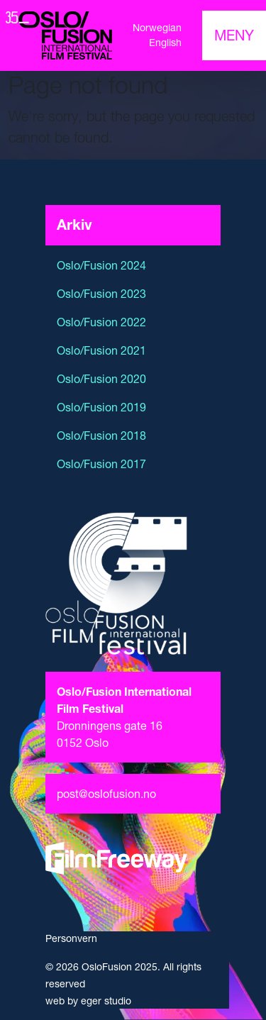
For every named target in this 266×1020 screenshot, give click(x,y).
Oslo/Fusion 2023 (101, 294)
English (165, 42)
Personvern (71, 938)
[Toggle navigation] (234, 35)
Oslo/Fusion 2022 (101, 322)
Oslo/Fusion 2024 (101, 265)
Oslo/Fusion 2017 (101, 464)
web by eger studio (88, 1000)
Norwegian (157, 27)
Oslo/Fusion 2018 (101, 435)
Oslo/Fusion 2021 (101, 350)
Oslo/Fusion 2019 (101, 407)
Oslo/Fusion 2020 (101, 379)
